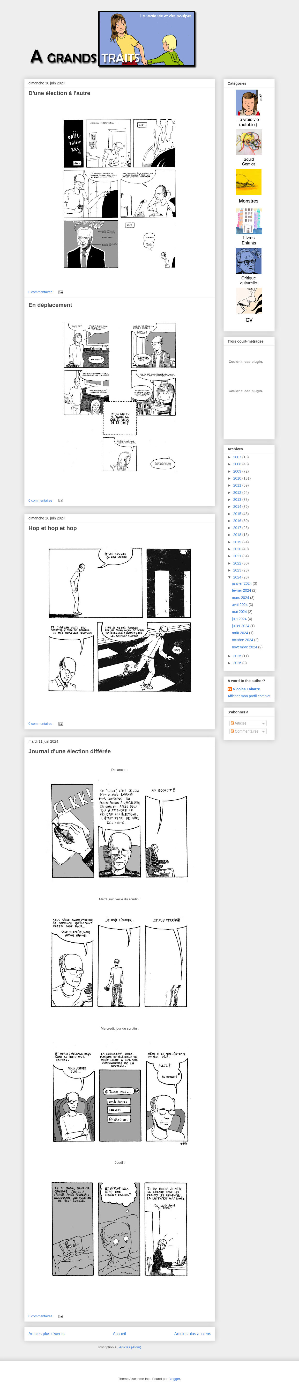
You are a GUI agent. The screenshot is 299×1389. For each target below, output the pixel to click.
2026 (237, 663)
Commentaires (244, 731)
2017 (237, 528)
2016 (237, 521)
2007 (237, 457)
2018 (237, 535)
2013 (237, 499)
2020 (237, 549)
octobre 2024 (243, 640)
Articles (238, 723)
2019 (237, 542)
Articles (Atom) (130, 1347)
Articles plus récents (46, 1334)
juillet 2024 (241, 626)
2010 (237, 478)
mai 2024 (240, 612)
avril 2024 (240, 605)
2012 (237, 492)
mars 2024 (241, 598)
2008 (237, 464)
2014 (237, 506)
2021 (237, 556)
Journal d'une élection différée (69, 751)
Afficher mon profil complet (249, 696)
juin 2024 (240, 619)
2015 (237, 514)
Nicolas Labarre (246, 689)
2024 (237, 577)
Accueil (119, 1334)
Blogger (174, 1379)
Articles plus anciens (192, 1334)
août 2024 (240, 633)
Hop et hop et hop (52, 528)
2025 (237, 656)
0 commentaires (40, 292)
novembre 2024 (245, 647)
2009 (237, 471)
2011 (237, 485)
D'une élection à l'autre (59, 93)
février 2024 (242, 590)
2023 (237, 570)
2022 (237, 563)
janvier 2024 (242, 583)
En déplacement (50, 305)
